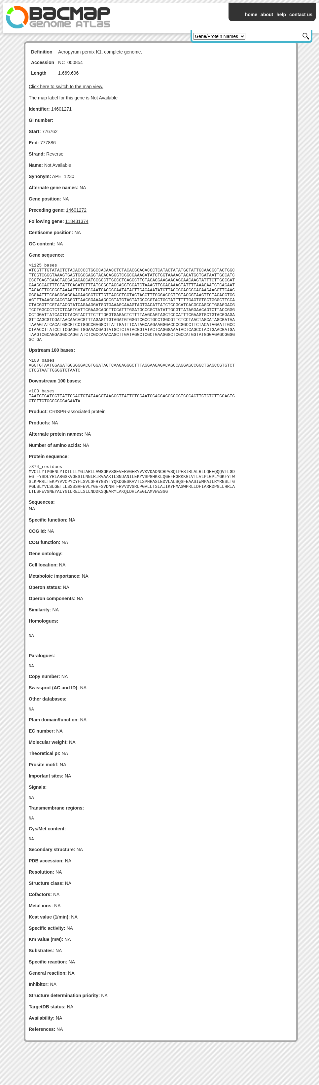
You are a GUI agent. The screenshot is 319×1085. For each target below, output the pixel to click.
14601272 (76, 210)
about (267, 14)
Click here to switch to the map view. (66, 86)
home (251, 14)
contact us (300, 14)
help (281, 14)
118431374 (76, 221)
